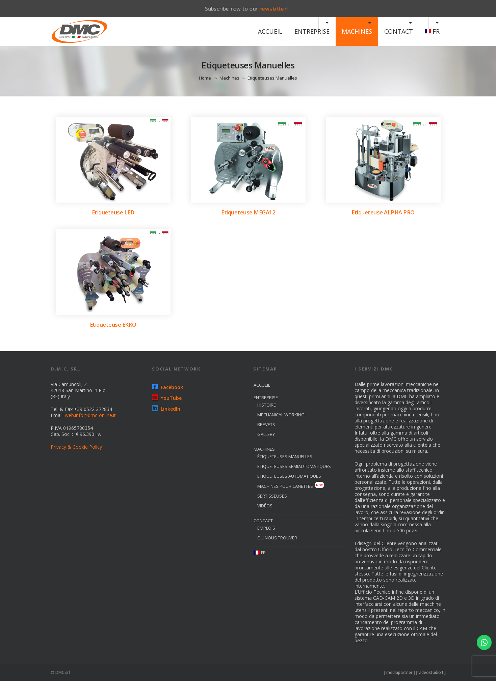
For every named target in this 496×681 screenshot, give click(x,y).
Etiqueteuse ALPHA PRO (383, 212)
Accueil (270, 31)
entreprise (312, 31)
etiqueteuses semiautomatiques (294, 466)
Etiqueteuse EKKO (113, 324)
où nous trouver (277, 538)
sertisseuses (272, 496)
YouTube (167, 398)
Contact (398, 31)
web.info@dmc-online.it (90, 415)
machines (357, 31)
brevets (266, 424)
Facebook (167, 387)
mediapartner (399, 672)
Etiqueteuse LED (113, 212)
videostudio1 (430, 672)
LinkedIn (166, 409)
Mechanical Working (281, 415)
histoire (266, 405)
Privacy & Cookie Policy (76, 447)
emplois (266, 528)
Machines (229, 78)
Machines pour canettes (290, 486)
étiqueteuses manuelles (284, 456)
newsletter (273, 8)
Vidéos (264, 506)
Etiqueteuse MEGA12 (248, 212)
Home (205, 78)
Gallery (266, 434)
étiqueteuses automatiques (289, 476)
